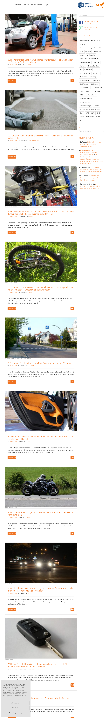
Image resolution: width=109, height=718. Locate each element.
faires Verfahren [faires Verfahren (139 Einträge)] (94, 59)
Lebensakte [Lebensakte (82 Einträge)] (88, 70)
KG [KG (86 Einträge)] (81, 70)
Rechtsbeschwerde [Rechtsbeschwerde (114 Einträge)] (86, 99)
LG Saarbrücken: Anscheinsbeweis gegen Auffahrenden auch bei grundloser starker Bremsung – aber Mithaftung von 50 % (91, 159)
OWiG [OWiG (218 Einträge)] (87, 91)
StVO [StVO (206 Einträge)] (98, 113)
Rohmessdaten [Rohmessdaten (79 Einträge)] (85, 102)
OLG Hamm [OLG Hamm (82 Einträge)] (95, 84)
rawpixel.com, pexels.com (11, 131)
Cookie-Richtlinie (7, 697)
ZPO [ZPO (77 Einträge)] (81, 120)
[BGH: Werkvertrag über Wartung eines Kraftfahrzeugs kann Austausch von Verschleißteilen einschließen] (41, 34)
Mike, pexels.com (9, 432)
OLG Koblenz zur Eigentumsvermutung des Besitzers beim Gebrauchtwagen (91, 178)
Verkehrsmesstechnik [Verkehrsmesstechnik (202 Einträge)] (93, 117)
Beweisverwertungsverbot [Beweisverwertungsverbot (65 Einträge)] (88, 48)
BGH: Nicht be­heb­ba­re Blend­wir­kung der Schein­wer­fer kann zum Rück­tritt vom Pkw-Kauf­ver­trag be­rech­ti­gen (40, 589)
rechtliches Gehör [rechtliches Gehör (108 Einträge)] (90, 95)
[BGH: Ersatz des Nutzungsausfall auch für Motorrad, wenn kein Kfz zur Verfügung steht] (41, 487)
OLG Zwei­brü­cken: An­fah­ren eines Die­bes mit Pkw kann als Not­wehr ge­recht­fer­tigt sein (41, 137)
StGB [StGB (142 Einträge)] (81, 113)
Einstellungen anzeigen (16, 713)
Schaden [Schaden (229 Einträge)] (96, 106)
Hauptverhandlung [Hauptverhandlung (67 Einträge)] (93, 66)
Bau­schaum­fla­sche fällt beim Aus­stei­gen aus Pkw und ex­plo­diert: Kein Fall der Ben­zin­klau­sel (40, 437)
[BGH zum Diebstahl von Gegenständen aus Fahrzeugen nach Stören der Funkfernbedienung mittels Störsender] (41, 638)
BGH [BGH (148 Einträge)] (81, 51)
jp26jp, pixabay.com (10, 583)
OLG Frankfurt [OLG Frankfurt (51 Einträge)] (84, 84)
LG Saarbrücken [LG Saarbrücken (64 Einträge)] (85, 73)
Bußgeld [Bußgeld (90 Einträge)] (88, 51)
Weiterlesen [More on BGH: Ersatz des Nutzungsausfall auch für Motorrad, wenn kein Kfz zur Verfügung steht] (12, 534)
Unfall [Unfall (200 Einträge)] (82, 117)
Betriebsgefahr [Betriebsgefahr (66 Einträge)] (95, 41)
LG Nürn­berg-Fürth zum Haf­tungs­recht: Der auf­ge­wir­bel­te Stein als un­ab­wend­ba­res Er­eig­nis (40, 699)
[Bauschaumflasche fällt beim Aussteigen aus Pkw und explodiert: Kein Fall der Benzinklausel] (41, 411)
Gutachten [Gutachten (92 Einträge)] (96, 62)
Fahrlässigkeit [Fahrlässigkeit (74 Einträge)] (91, 55)
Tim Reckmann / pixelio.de (11, 55)
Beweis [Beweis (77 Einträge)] (82, 44)
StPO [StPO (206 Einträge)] (87, 113)
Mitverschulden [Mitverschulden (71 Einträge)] (85, 80)
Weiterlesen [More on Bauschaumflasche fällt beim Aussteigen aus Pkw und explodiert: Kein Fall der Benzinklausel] (12, 458)
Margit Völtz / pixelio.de (11, 507)
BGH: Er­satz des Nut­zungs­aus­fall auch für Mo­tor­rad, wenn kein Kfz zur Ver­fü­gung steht (40, 513)
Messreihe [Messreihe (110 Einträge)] (83, 77)
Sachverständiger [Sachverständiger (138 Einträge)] (85, 106)
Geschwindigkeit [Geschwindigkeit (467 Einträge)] (85, 62)
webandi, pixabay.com (10, 659)
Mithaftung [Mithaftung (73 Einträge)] (92, 77)
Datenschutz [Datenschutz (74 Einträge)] (97, 51)
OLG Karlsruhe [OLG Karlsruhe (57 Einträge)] (84, 88)
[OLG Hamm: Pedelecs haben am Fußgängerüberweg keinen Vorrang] (41, 338)
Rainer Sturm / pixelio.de (11, 282)
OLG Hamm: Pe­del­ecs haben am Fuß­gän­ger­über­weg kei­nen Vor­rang (39, 363)
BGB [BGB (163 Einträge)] (100, 48)
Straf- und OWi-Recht (34, 140)
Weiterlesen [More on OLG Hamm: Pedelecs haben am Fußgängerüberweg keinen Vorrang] (12, 382)
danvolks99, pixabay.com (11, 206)
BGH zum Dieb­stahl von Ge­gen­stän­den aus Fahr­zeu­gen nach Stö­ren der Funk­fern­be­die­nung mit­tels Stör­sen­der (39, 665)
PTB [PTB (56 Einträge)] (81, 95)
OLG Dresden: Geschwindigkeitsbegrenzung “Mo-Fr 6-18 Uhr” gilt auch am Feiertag (91, 169)
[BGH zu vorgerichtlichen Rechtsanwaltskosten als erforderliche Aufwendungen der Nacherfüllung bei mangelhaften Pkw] (41, 186)
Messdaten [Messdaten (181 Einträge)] (95, 73)
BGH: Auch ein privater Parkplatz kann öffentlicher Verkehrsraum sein (90, 144)
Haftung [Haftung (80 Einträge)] (82, 66)
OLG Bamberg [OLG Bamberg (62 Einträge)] (96, 80)
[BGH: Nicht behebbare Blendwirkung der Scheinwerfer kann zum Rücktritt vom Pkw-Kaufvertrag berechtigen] (41, 563)
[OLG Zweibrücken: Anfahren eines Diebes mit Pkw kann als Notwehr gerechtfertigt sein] (41, 110)
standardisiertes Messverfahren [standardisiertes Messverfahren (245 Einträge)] (90, 109)
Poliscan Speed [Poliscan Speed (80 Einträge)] (96, 91)
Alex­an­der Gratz (13, 64)
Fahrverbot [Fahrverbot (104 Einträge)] (83, 59)
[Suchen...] (91, 15)
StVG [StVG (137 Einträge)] (93, 113)
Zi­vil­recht (28, 64)
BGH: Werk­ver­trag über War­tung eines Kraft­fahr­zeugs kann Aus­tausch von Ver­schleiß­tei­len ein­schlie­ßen (40, 61)
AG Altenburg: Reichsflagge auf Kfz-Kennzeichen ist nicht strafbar (90, 186)
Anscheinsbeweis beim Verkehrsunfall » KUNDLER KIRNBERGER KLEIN (88, 152)
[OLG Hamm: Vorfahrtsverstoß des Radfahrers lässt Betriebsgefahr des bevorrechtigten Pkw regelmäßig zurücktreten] (41, 262)
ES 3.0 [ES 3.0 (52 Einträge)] (82, 55)
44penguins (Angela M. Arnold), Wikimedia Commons (18, 358)
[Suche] (80, 15)
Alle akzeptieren (16, 703)
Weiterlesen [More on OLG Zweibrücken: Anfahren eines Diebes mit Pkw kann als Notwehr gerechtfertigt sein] (12, 157)
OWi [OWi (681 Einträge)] (81, 91)
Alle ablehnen (16, 708)
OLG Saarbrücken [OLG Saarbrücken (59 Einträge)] (97, 88)
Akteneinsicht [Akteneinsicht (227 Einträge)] (84, 41)
